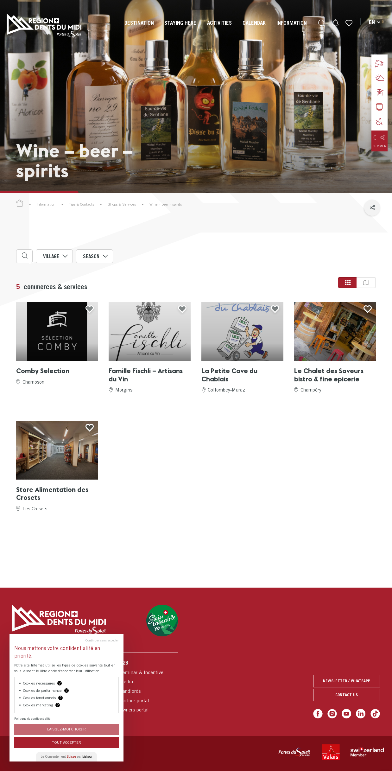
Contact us (346, 694)
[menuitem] (139, 28)
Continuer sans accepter (102, 640)
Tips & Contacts (81, 204)
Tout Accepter (66, 742)
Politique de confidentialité (32, 718)
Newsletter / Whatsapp (346, 681)
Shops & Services (122, 204)
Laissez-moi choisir (66, 729)
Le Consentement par (66, 756)
